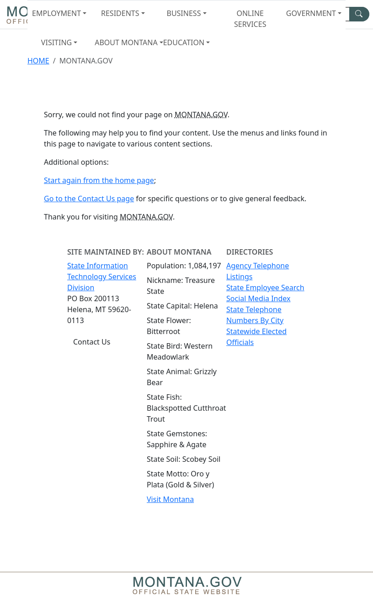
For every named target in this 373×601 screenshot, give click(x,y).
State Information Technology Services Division (101, 277)
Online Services (250, 18)
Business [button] (183, 13)
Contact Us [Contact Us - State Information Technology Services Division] (91, 342)
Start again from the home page (99, 180)
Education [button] (183, 42)
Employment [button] (56, 13)
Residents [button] (120, 13)
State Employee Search (265, 287)
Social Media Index (258, 298)
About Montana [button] (125, 42)
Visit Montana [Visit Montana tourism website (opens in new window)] (170, 499)
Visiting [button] (56, 42)
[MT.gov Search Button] (359, 14)
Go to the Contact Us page (89, 198)
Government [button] (311, 13)
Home (38, 61)
